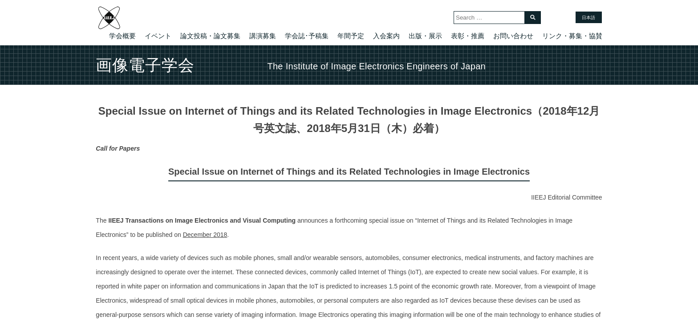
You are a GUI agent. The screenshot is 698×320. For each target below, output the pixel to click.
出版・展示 (425, 36)
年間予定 (350, 36)
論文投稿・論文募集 (210, 36)
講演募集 (262, 36)
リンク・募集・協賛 (572, 36)
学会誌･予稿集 (307, 36)
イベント (158, 36)
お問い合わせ (513, 36)
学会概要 (122, 36)
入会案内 (386, 36)
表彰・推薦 (467, 36)
